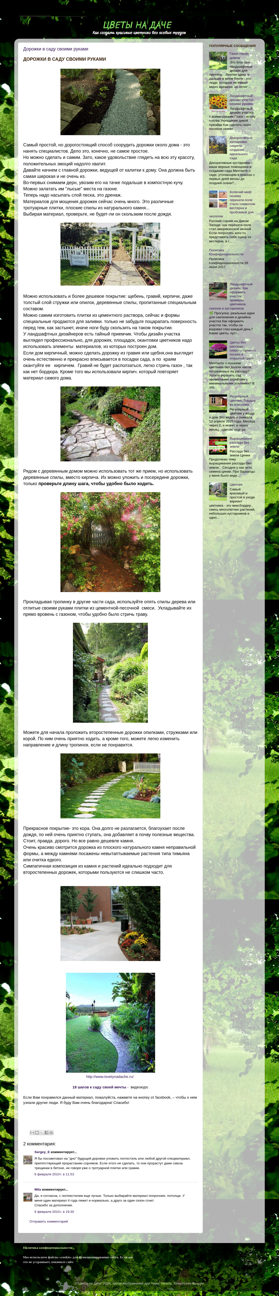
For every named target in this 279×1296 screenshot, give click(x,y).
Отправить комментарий (48, 1221)
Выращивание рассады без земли (241, 442)
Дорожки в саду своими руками (55, 48)
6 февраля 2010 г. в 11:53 (54, 1174)
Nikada (166, 1283)
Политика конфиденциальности (47, 1248)
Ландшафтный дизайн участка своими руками (242, 100)
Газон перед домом (239, 55)
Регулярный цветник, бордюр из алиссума (243, 400)
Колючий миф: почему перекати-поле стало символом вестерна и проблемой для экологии (232, 204)
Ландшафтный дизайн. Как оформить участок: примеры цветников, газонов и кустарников (231, 296)
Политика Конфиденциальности (226, 252)
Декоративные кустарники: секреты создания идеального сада (241, 148)
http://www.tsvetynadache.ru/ (110, 1077)
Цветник (236, 484)
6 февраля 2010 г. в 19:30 (54, 1212)
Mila (37, 1189)
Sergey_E (42, 1152)
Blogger (198, 1283)
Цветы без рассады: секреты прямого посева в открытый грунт (243, 350)
